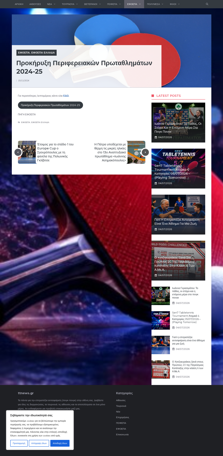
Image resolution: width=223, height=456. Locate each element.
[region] (40, 430)
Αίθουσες (121, 400)
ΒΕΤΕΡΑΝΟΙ (94, 4)
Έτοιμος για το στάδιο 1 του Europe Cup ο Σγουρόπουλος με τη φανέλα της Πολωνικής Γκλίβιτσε (55, 152)
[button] (207, 4)
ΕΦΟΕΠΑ (135, 4)
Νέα (118, 411)
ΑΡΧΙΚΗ (19, 4)
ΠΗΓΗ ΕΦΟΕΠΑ (27, 114)
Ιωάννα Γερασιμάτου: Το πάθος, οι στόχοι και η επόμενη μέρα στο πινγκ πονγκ (178, 127)
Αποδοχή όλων (60, 443)
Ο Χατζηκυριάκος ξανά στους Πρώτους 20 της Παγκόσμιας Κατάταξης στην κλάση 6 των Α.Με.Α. (188, 366)
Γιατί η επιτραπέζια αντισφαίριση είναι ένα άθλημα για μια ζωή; (188, 340)
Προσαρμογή (19, 443)
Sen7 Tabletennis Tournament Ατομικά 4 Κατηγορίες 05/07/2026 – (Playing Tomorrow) (186, 317)
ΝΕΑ (53, 4)
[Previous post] (18, 152)
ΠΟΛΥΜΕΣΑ (157, 4)
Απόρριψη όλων (39, 443)
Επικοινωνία (122, 434)
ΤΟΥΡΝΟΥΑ (71, 4)
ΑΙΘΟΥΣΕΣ (35, 4)
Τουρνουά (121, 405)
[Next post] (145, 152)
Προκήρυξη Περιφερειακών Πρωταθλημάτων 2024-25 (50, 105)
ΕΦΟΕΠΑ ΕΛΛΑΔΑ (43, 52)
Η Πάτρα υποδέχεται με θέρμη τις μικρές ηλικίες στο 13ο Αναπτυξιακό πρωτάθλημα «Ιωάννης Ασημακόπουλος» (110, 152)
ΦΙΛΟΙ (176, 4)
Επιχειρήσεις (122, 417)
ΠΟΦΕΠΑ (115, 4)
